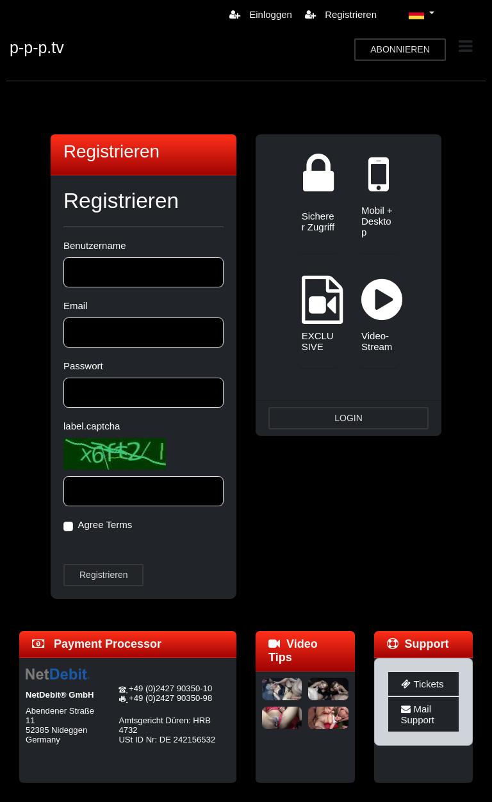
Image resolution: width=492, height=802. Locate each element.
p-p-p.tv (37, 47)
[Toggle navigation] (465, 46)
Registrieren (341, 14)
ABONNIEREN (400, 49)
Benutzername (94, 245)
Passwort (83, 365)
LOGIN (348, 418)
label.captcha (91, 426)
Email (75, 305)
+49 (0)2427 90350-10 (170, 688)
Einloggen (260, 14)
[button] (421, 14)
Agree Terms (105, 524)
